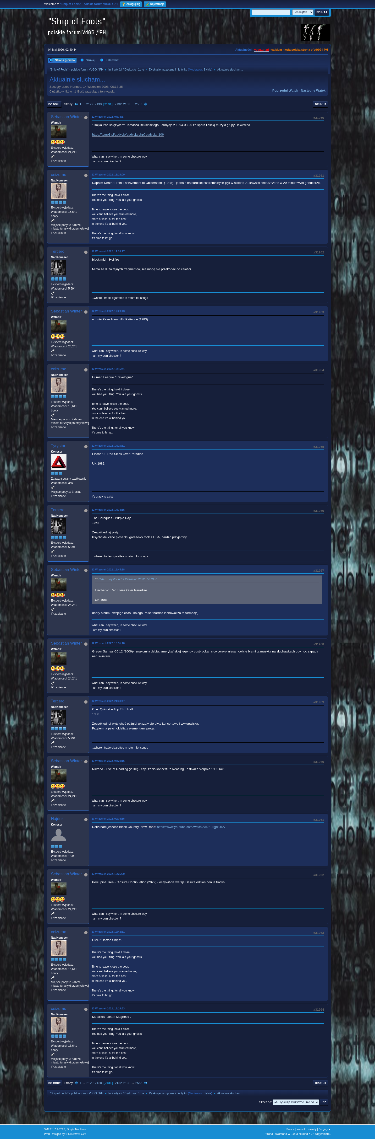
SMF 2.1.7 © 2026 (54, 1129)
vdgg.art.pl (261, 49)
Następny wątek (313, 90)
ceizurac (58, 174)
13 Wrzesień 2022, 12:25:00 (108, 873)
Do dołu (54, 104)
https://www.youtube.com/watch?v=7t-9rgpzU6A (191, 827)
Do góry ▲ (325, 1129)
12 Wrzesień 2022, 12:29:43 (108, 311)
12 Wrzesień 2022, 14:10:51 (108, 445)
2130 (98, 104)
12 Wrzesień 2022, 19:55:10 (108, 643)
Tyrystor (58, 446)
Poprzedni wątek (285, 90)
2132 (118, 104)
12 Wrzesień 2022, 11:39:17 (108, 251)
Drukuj (320, 104)
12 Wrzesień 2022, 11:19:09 (108, 174)
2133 (126, 104)
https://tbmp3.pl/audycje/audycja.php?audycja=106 (128, 134)
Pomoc (291, 1129)
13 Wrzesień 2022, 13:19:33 (108, 1008)
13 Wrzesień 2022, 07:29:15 (108, 760)
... (84, 104)
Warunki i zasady (306, 1129)
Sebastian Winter (66, 117)
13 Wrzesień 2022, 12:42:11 (108, 931)
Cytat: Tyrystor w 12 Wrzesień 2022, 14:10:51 (128, 579)
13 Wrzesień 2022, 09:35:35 (108, 818)
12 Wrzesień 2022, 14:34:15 (108, 509)
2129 (89, 104)
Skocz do (265, 1102)
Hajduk (57, 818)
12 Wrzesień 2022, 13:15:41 (108, 368)
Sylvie (207, 69)
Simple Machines (76, 1129)
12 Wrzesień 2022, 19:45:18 (108, 569)
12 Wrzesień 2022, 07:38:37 (108, 116)
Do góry (54, 1083)
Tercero (58, 251)
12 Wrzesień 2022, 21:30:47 (108, 701)
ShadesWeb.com (76, 1134)
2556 (138, 104)
